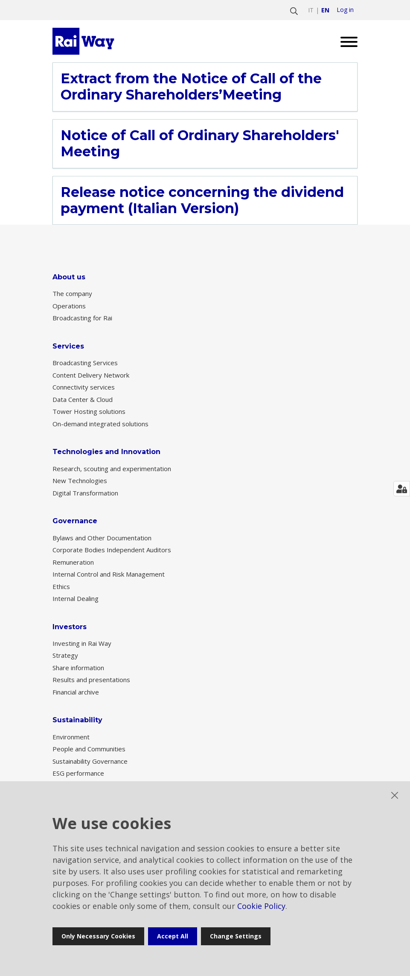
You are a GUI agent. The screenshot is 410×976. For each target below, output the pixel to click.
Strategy (65, 655)
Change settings (236, 936)
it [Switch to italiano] (311, 10)
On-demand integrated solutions (100, 423)
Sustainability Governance (90, 761)
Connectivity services (83, 387)
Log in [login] (345, 10)
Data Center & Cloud (82, 399)
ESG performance (78, 773)
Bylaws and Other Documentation (101, 537)
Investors (69, 627)
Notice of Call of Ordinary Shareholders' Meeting (200, 143)
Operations (69, 306)
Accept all (172, 936)
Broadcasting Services (85, 362)
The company (72, 293)
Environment (71, 737)
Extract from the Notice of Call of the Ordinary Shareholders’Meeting (191, 86)
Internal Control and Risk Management (108, 574)
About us (68, 277)
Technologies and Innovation (106, 452)
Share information (78, 667)
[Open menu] (346, 41)
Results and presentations (91, 679)
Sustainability (77, 720)
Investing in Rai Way (81, 643)
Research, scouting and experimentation (111, 468)
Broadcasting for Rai (82, 318)
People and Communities (88, 748)
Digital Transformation (85, 493)
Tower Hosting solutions (88, 411)
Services (68, 346)
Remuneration (73, 562)
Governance (74, 521)
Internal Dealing (75, 598)
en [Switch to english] (325, 10)
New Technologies (79, 480)
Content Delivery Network (90, 375)
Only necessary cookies (98, 936)
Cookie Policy (261, 906)
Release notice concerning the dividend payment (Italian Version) (202, 200)
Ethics (61, 586)
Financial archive (75, 692)
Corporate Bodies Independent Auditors (111, 549)
